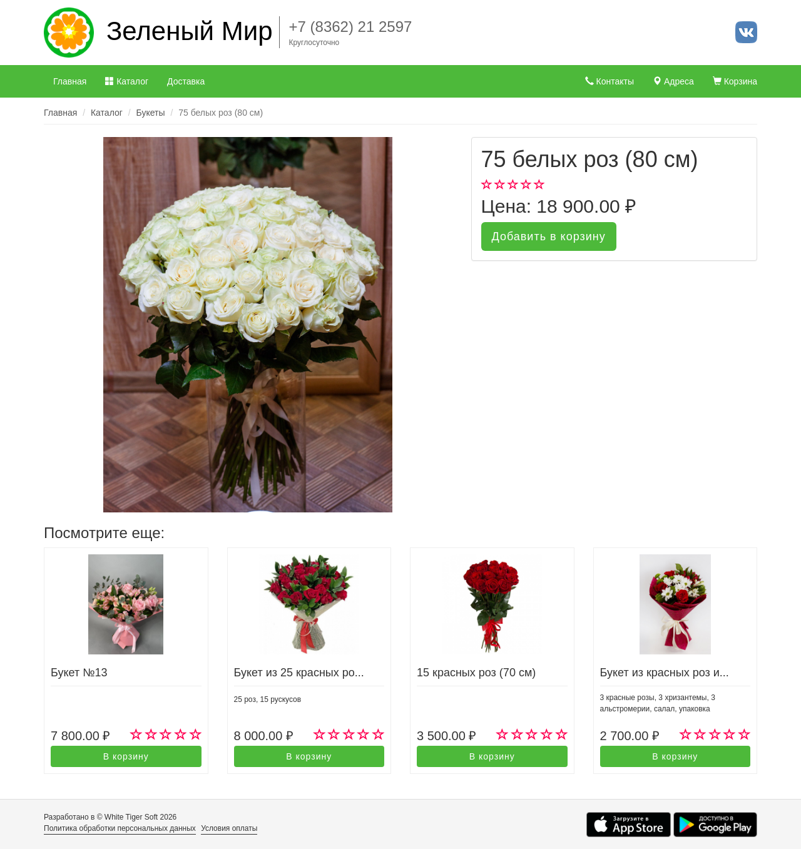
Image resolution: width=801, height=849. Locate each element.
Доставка (186, 81)
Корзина (735, 81)
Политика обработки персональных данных (120, 828)
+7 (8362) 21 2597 (350, 26)
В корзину (126, 756)
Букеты (150, 113)
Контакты (609, 81)
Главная (69, 81)
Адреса (673, 81)
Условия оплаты (229, 828)
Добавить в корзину (549, 236)
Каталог (126, 81)
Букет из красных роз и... (664, 672)
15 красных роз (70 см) (476, 672)
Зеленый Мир (189, 31)
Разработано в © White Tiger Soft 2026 (110, 817)
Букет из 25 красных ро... (299, 672)
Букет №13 (79, 672)
